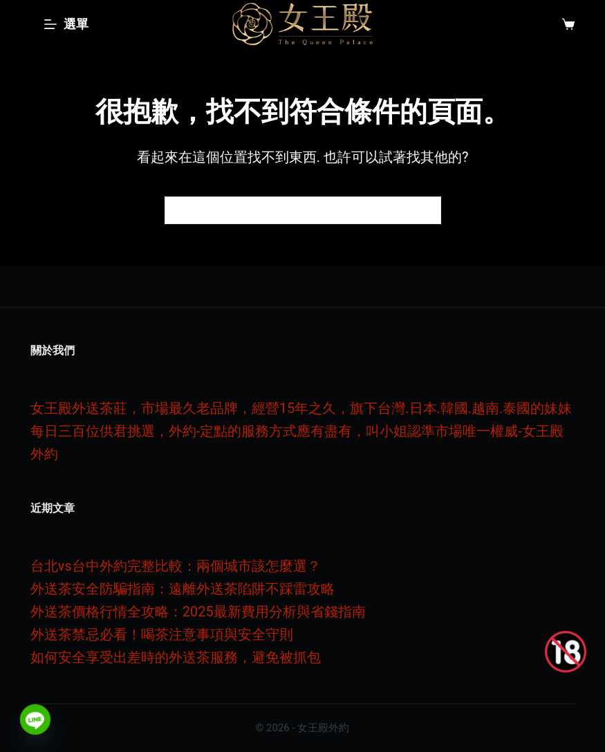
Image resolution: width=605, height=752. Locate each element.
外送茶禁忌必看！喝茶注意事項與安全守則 (161, 634)
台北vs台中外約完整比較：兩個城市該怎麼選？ (175, 566)
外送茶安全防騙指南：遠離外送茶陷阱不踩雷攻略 (182, 588)
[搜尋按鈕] (427, 210)
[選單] (66, 24)
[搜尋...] (289, 210)
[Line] (35, 719)
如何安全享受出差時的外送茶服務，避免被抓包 (175, 657)
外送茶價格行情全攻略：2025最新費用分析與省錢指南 (198, 611)
